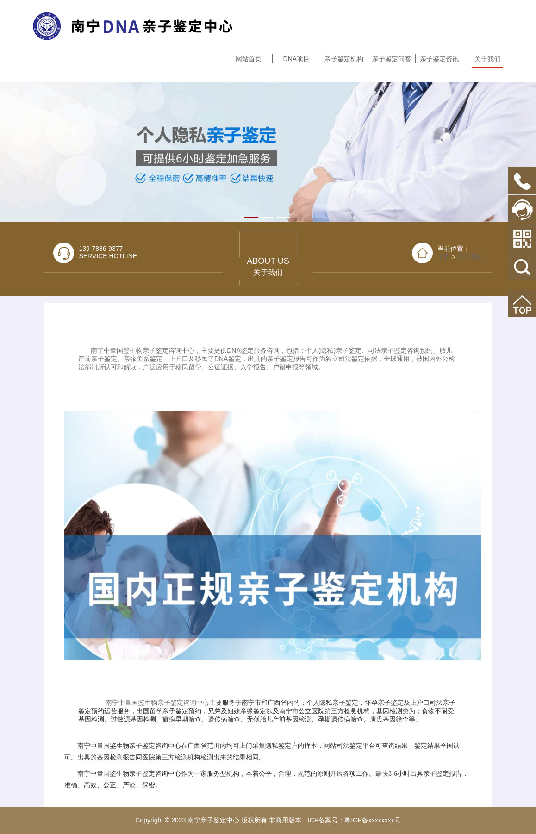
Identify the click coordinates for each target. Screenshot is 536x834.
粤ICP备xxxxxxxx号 (372, 820)
